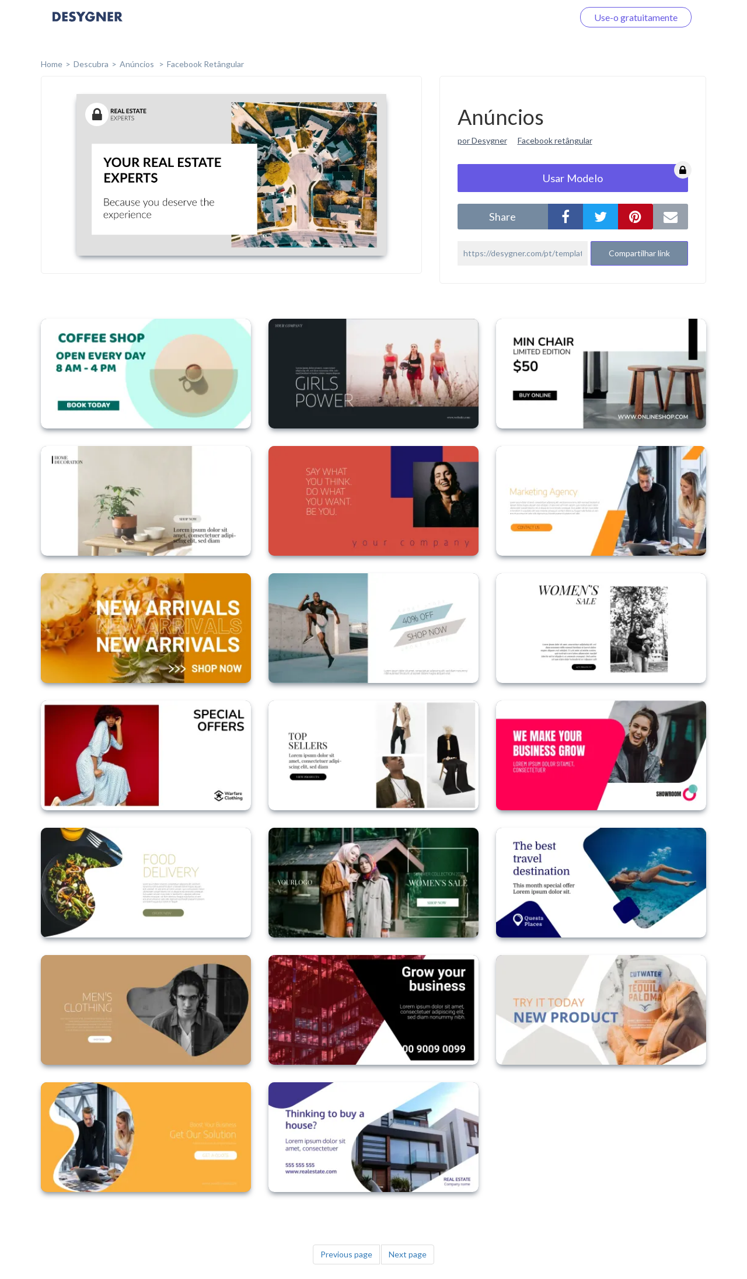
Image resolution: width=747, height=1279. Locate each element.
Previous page (346, 1254)
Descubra (91, 64)
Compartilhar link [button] (639, 253)
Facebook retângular (555, 140)
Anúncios (138, 64)
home (51, 64)
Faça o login (536, 17)
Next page (408, 1254)
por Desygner (482, 140)
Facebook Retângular (205, 64)
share (502, 216)
